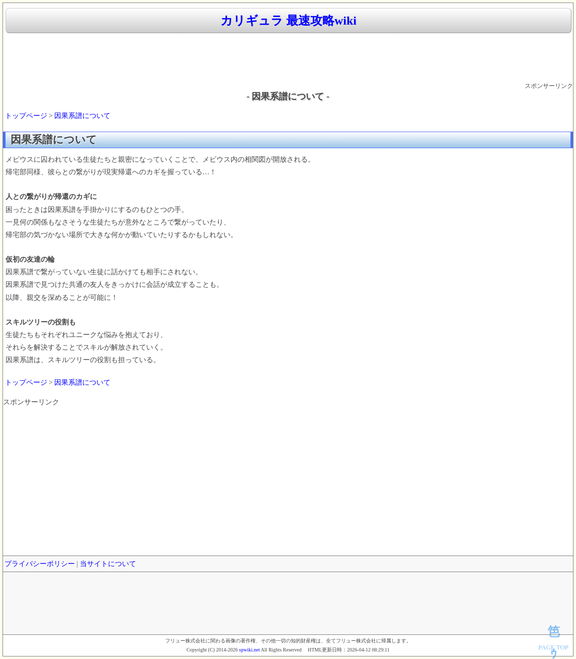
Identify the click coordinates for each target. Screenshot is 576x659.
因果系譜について (82, 116)
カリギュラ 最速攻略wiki (288, 20)
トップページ (26, 116)
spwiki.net (249, 649)
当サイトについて (108, 564)
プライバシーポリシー (40, 564)
